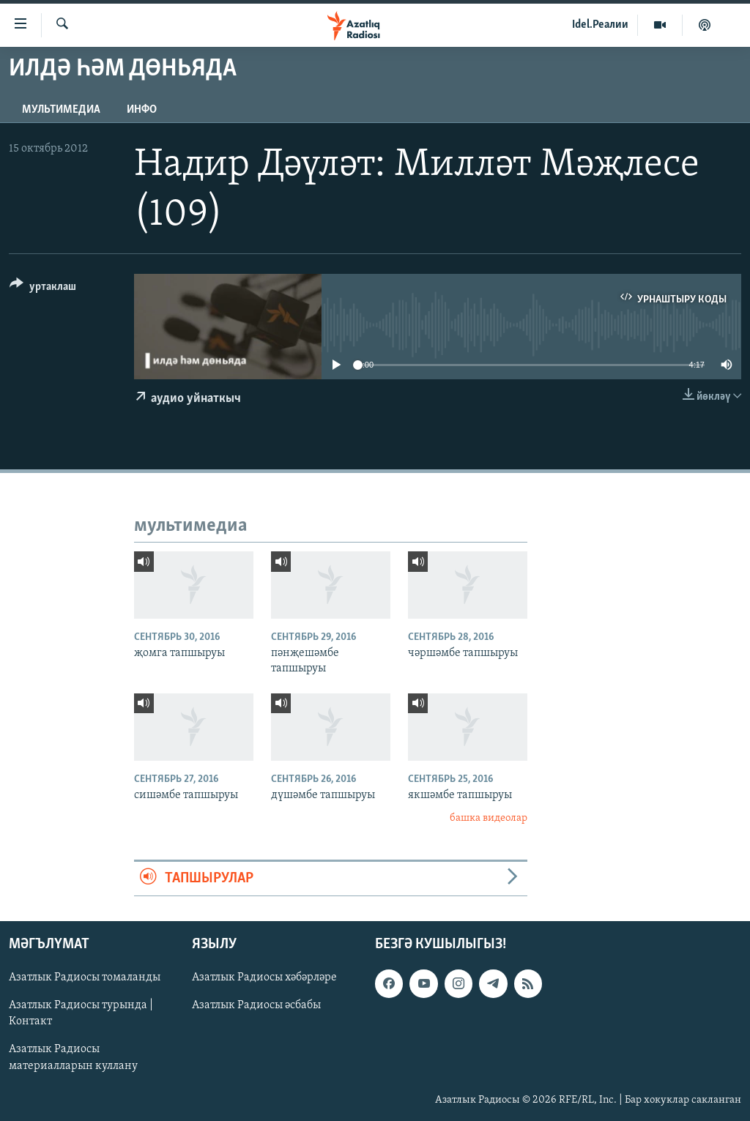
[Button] (43, 289)
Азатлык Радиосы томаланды (84, 977)
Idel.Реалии (600, 25)
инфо (142, 110)
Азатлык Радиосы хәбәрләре (264, 977)
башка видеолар (488, 818)
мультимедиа (61, 110)
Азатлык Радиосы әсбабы (256, 1005)
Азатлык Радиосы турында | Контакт (81, 1013)
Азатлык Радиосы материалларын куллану (73, 1058)
